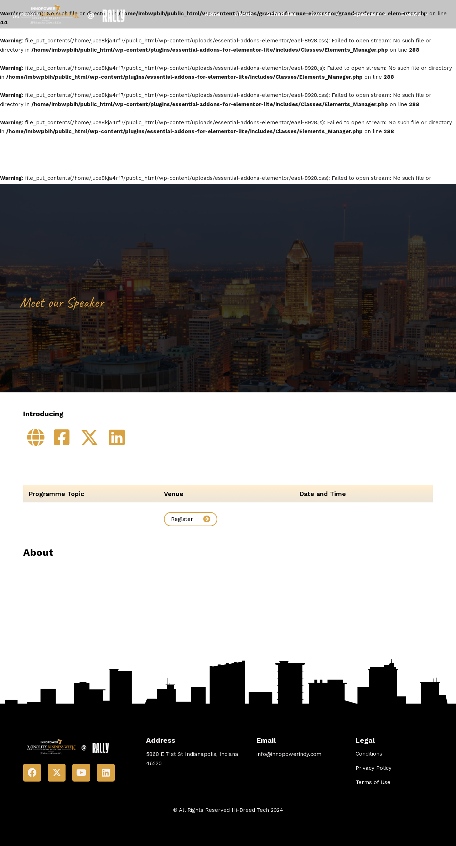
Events (414, 14)
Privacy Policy (374, 768)
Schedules (281, 14)
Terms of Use (373, 782)
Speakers (370, 14)
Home (212, 14)
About (243, 14)
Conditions (369, 754)
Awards (325, 14)
